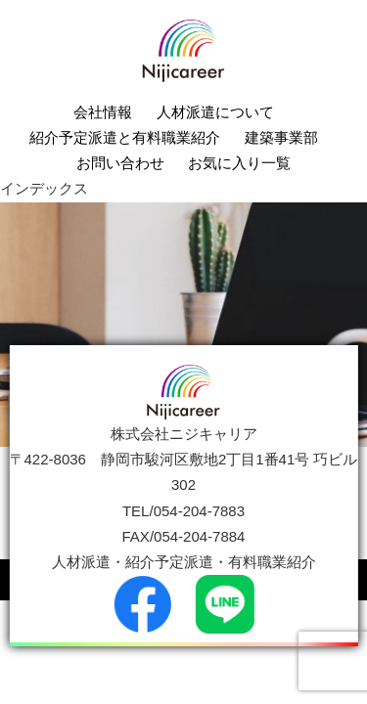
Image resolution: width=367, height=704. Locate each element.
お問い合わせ (120, 162)
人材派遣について (215, 112)
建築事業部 (281, 137)
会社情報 (102, 112)
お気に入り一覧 (239, 162)
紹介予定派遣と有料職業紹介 (124, 137)
